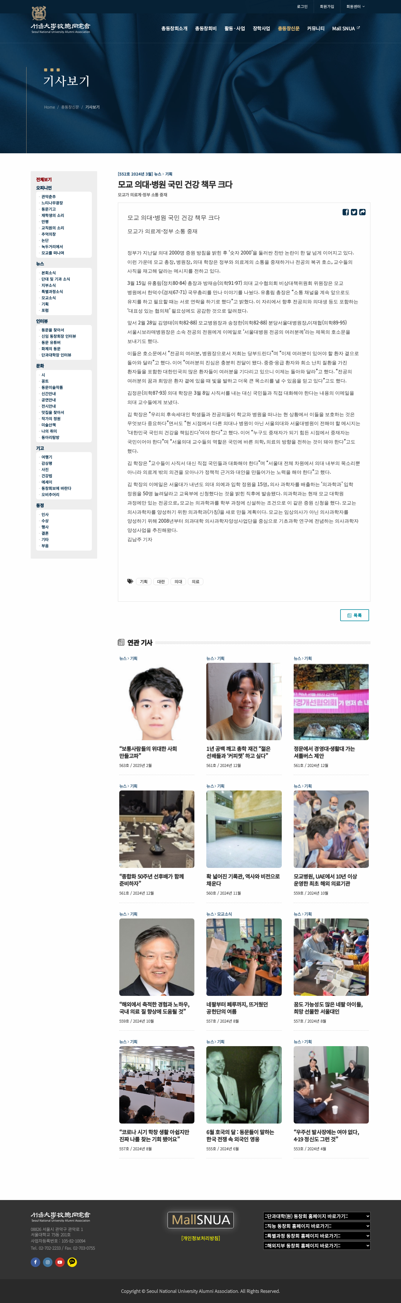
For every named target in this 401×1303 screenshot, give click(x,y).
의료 (195, 582)
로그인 (302, 6)
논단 (45, 240)
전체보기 (44, 179)
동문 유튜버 (51, 342)
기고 (40, 448)
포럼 (45, 310)
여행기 (46, 457)
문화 (40, 366)
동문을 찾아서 (52, 330)
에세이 (46, 482)
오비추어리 (50, 494)
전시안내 (48, 406)
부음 (45, 546)
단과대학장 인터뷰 (56, 355)
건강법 (46, 476)
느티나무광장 (52, 203)
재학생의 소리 (52, 215)
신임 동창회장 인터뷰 (58, 336)
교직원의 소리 (52, 228)
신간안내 (48, 394)
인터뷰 (42, 321)
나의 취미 (49, 431)
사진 (45, 469)
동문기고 (48, 209)
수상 (45, 521)
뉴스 (40, 264)
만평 (45, 222)
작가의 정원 (51, 419)
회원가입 (327, 6)
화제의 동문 (51, 349)
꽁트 (45, 381)
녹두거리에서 (52, 247)
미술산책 (48, 425)
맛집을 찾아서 (52, 412)
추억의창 (48, 234)
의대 (178, 582)
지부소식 (48, 285)
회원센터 (355, 6)
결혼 (45, 533)
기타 (45, 539)
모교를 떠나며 (52, 253)
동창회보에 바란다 (56, 488)
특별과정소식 (52, 291)
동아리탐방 (50, 437)
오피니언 (44, 188)
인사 (45, 514)
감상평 (46, 463)
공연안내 (48, 400)
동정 (40, 505)
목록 (354, 615)
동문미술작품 (52, 387)
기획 (45, 304)
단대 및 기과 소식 (55, 279)
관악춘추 (48, 197)
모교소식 (48, 298)
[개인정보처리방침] (200, 1238)
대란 (161, 582)
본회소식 (48, 273)
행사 (45, 527)
